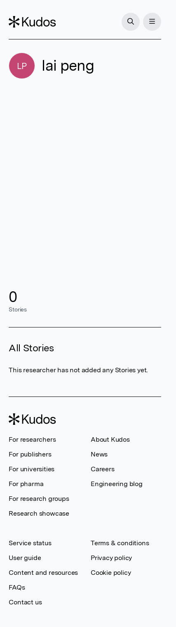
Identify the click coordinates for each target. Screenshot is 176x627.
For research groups (39, 499)
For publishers (30, 454)
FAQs (17, 587)
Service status (30, 543)
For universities (31, 469)
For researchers (32, 439)
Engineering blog (117, 484)
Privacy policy (111, 558)
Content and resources (43, 572)
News (99, 454)
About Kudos (110, 439)
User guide (25, 558)
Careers (103, 469)
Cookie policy (111, 572)
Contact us (25, 602)
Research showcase (39, 513)
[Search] (131, 22)
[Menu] (152, 22)
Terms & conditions (120, 543)
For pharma (26, 484)
